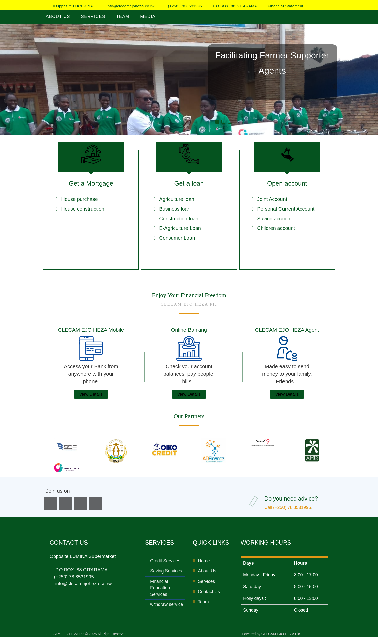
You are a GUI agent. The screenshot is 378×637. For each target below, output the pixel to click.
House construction (82, 209)
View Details (91, 391)
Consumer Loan (177, 238)
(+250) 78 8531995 (182, 6)
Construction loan (178, 219)
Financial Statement (283, 6)
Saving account (274, 219)
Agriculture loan (176, 199)
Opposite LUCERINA (73, 6)
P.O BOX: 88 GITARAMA (233, 6)
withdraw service (166, 601)
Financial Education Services (160, 585)
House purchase (79, 199)
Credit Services (165, 558)
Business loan (175, 209)
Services (95, 16)
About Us (60, 16)
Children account (276, 228)
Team (124, 16)
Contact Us (209, 589)
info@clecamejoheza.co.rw (128, 6)
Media (147, 16)
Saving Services (166, 568)
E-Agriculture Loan (180, 228)
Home (204, 558)
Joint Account (272, 199)
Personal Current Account (285, 209)
